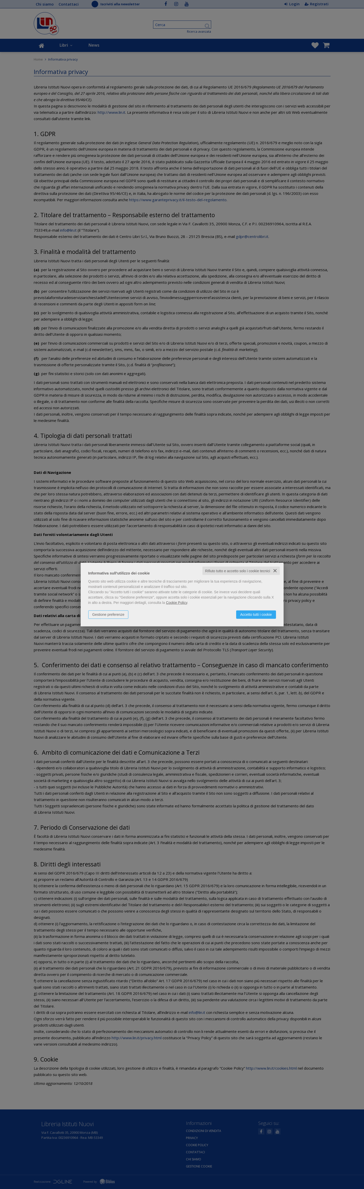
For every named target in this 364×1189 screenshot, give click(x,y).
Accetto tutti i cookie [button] (256, 614)
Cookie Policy (176, 602)
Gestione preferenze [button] (108, 614)
